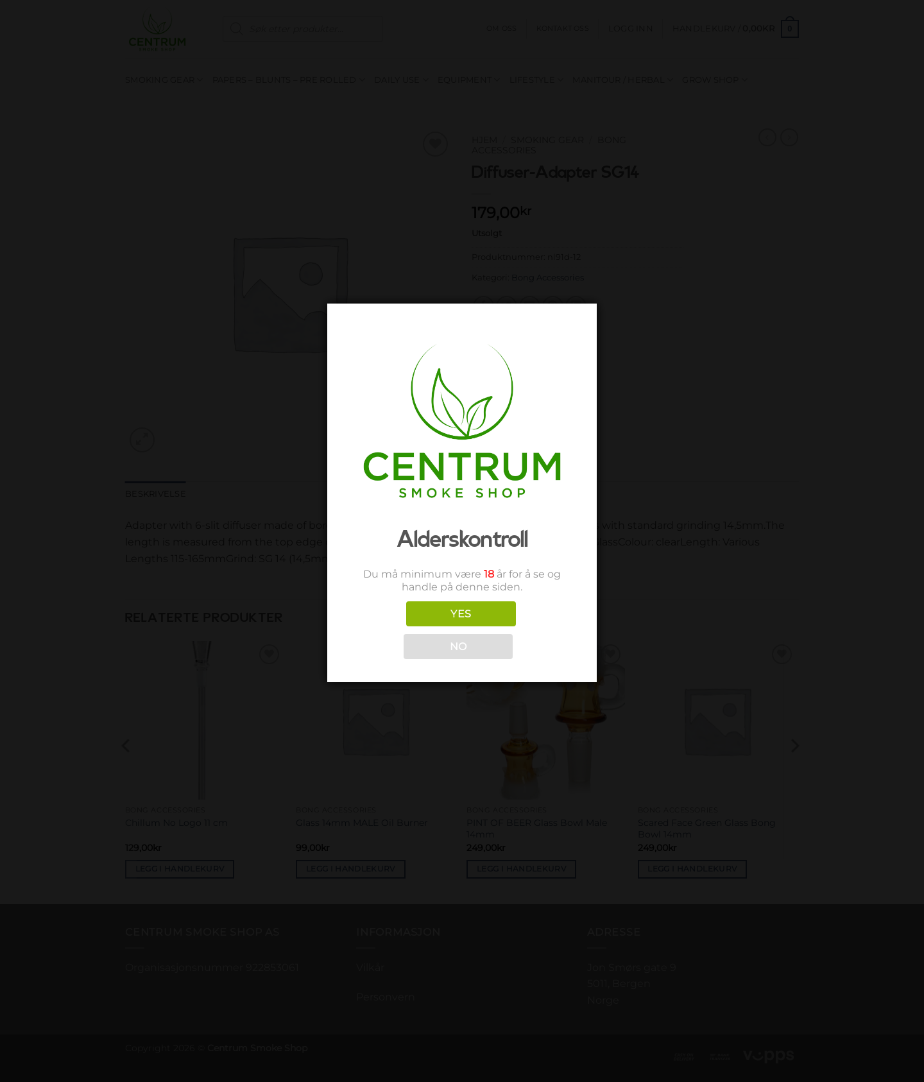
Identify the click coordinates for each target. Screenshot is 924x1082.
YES (460, 614)
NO (458, 646)
